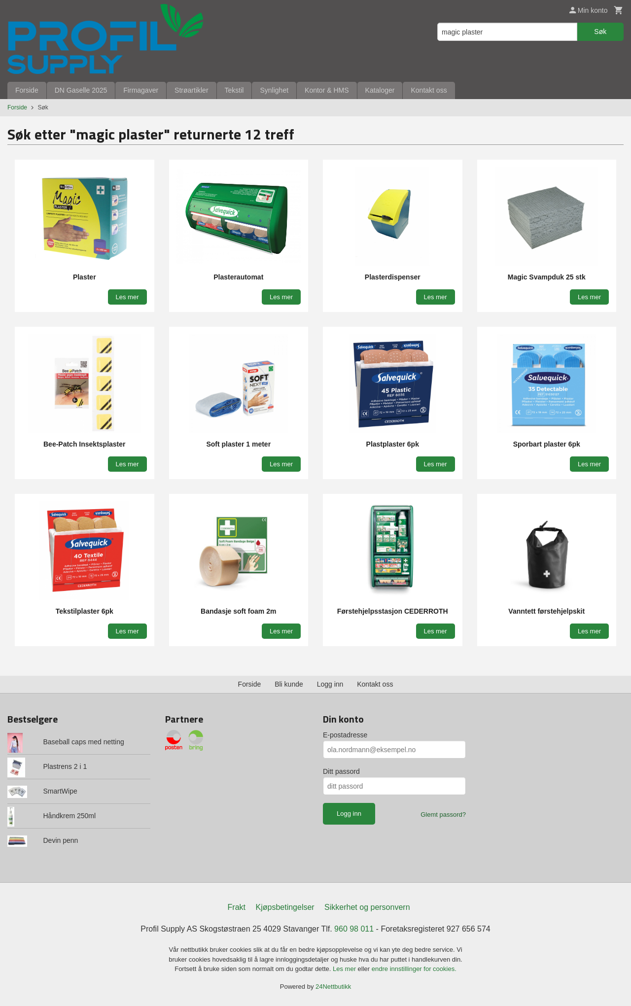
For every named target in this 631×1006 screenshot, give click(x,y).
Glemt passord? (443, 814)
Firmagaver (140, 90)
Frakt (236, 907)
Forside (26, 90)
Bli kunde (289, 684)
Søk (600, 31)
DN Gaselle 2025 (81, 90)
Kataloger (380, 90)
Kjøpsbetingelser (284, 907)
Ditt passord (341, 771)
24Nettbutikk (333, 986)
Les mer (345, 968)
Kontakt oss (429, 90)
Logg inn (330, 684)
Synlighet (274, 90)
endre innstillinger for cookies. (414, 968)
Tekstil (234, 90)
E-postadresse (345, 735)
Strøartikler (191, 90)
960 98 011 (354, 929)
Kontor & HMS (327, 90)
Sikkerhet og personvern (367, 907)
